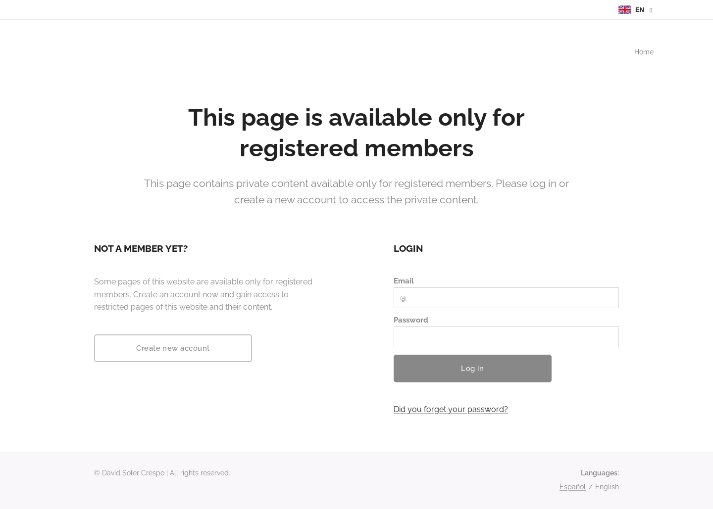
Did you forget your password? (451, 409)
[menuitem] (642, 52)
